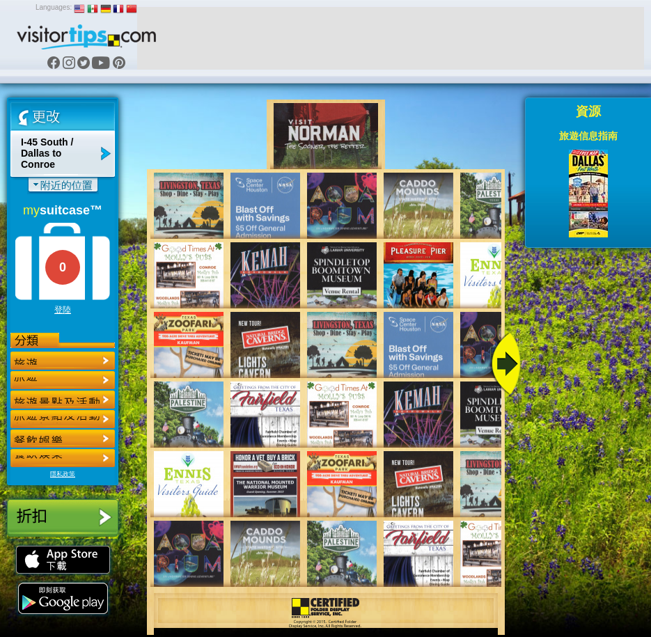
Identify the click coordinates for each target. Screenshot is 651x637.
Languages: (54, 7)
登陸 (62, 310)
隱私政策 (62, 474)
